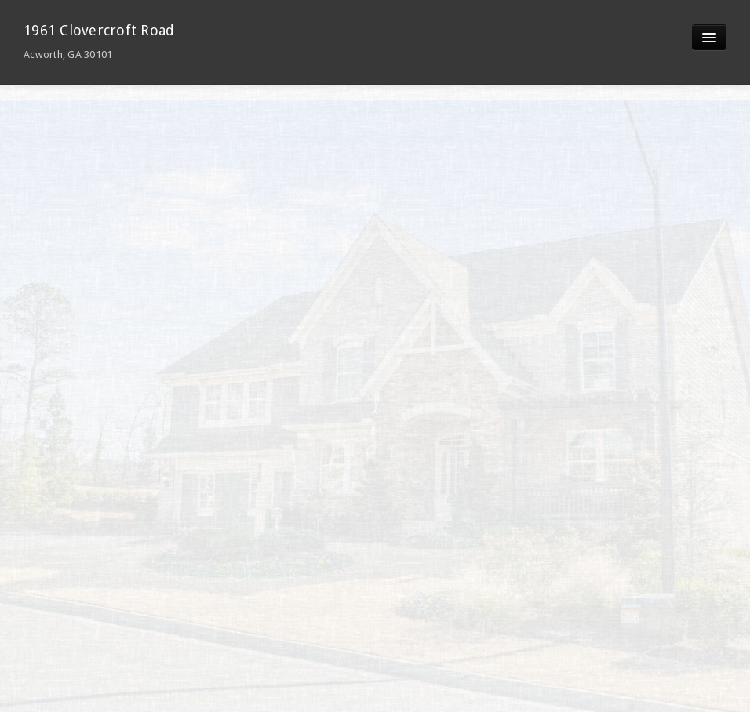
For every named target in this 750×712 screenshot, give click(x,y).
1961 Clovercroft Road (99, 41)
